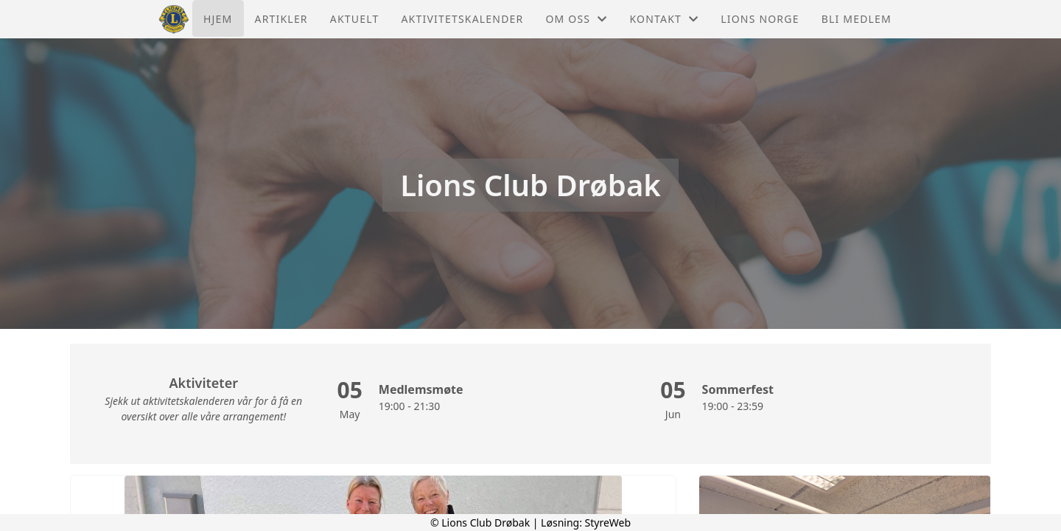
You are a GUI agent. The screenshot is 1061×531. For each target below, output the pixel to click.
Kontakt (663, 19)
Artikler (281, 19)
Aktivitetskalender (462, 19)
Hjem (217, 19)
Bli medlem (857, 19)
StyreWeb (608, 523)
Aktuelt (354, 19)
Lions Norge (760, 19)
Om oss (576, 19)
